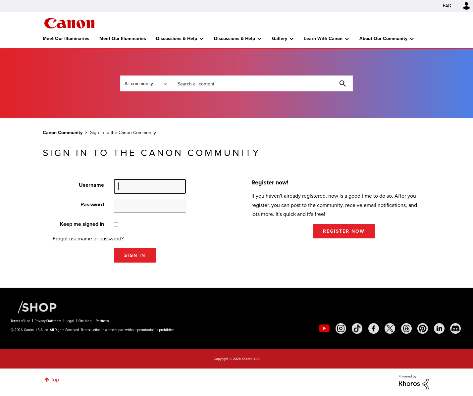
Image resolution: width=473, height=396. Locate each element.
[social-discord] (455, 328)
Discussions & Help (176, 38)
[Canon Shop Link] (34, 307)
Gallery (279, 38)
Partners (102, 321)
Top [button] (55, 379)
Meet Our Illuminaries (66, 38)
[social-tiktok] (357, 328)
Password (92, 204)
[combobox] (262, 83)
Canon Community (69, 23)
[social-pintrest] (422, 328)
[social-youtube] (324, 328)
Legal (70, 321)
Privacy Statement (47, 321)
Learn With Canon (323, 38)
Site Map (85, 321)
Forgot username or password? (88, 238)
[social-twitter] (390, 328)
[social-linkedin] (439, 328)
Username (91, 185)
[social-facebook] (373, 328)
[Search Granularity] (145, 83)
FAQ (447, 5)
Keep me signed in (82, 224)
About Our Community (383, 38)
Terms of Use (20, 321)
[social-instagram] (341, 328)
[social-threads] (406, 328)
